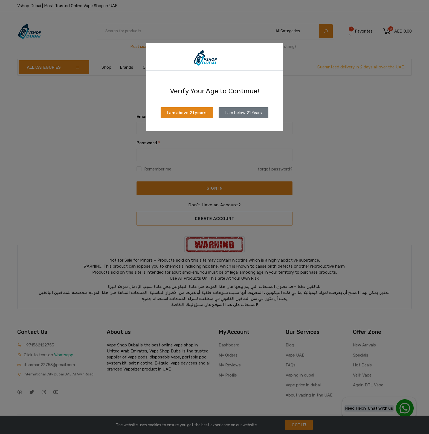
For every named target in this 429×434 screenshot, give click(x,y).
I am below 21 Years (243, 112)
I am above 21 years (187, 112)
